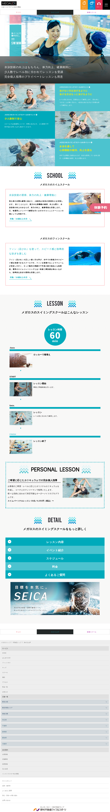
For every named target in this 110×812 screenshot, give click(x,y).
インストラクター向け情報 (10, 774)
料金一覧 (5, 687)
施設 (3, 677)
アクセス (5, 682)
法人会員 (5, 769)
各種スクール (91, 12)
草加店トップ (17, 642)
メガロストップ (6, 642)
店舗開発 (5, 759)
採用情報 (5, 764)
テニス (18, 12)
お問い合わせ (6, 800)
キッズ (4, 667)
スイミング (55, 12)
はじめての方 (6, 658)
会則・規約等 (6, 786)
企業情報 (5, 754)
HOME (4, 653)
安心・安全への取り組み (9, 795)
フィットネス (6, 662)
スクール (5, 672)
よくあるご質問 (7, 790)
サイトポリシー (7, 781)
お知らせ (5, 692)
